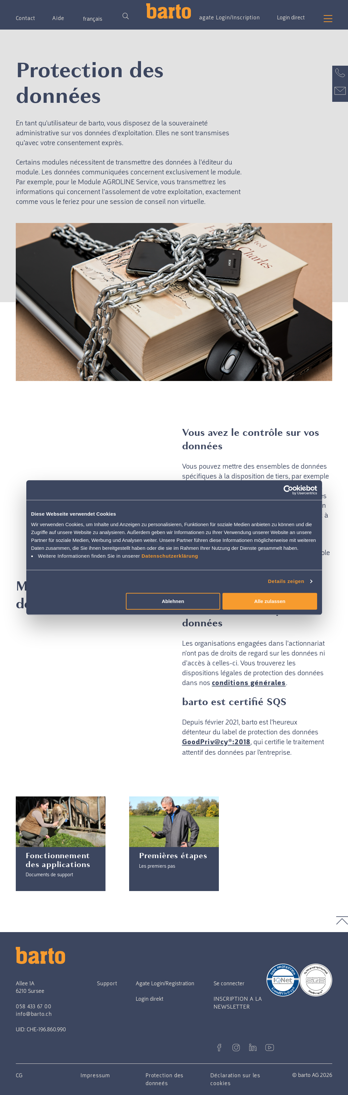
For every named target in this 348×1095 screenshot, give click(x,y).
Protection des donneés (165, 1079)
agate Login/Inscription (229, 17)
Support (107, 983)
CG (19, 1075)
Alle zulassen (269, 601)
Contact (25, 18)
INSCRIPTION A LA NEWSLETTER (238, 1002)
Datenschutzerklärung (170, 556)
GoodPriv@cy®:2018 (216, 742)
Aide (58, 18)
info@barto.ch (34, 1013)
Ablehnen (173, 601)
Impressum (95, 1075)
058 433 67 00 (34, 1006)
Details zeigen (286, 581)
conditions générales (249, 683)
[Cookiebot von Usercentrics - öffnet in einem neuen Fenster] (288, 490)
